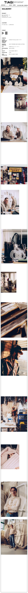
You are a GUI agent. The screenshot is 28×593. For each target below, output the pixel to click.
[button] (4, 5)
